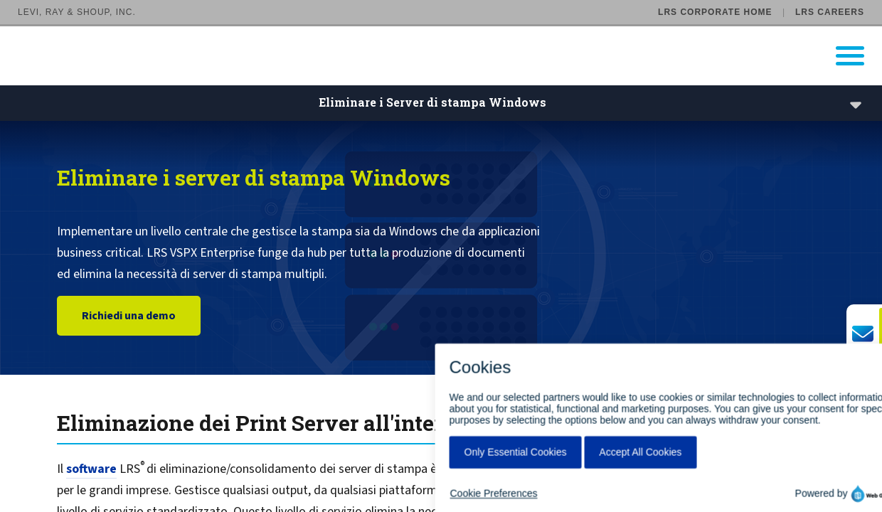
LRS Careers (829, 12)
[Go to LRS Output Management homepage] (450, 55)
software (91, 469)
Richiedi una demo (129, 316)
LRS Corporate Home (715, 12)
